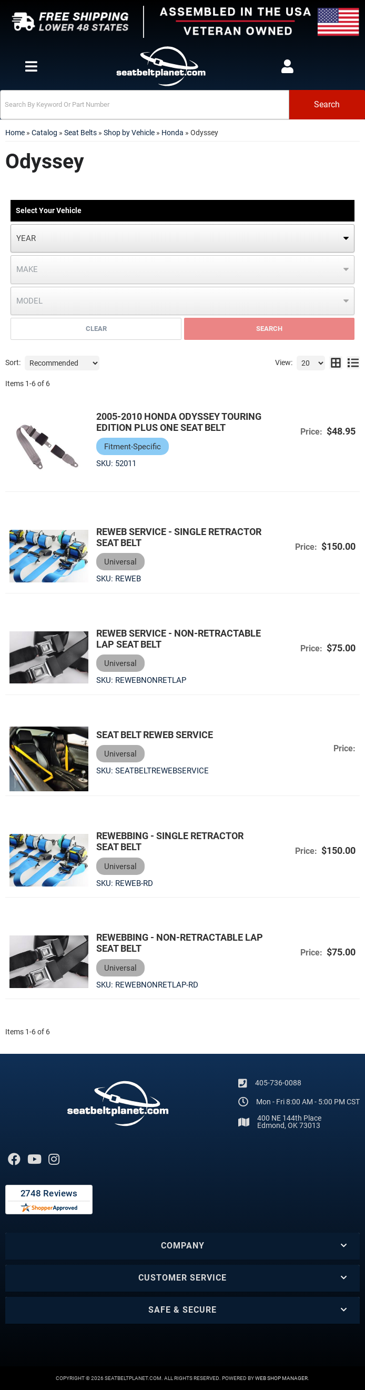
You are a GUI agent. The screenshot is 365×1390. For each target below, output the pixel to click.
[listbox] (182, 238)
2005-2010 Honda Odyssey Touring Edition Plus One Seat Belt (178, 422)
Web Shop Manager (281, 1378)
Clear (96, 329)
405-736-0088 (278, 1083)
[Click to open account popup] (287, 66)
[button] (182, 104)
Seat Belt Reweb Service (154, 734)
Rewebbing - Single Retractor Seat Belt (170, 841)
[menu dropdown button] (31, 66)
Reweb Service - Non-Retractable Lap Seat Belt (178, 639)
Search (269, 329)
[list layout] (353, 363)
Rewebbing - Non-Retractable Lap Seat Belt (179, 943)
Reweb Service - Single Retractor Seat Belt (178, 537)
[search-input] (145, 104)
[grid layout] (335, 363)
